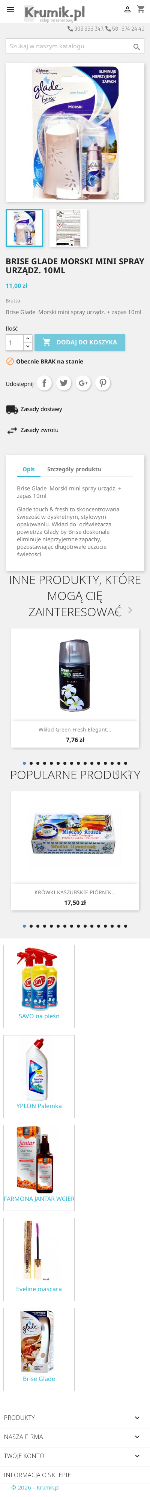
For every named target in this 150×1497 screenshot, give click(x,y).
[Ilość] (15, 342)
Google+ (83, 382)
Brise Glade (39, 1379)
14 (112, 763)
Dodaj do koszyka (79, 342)
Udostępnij (44, 382)
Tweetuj (63, 382)
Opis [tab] (28, 469)
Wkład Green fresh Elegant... (75, 729)
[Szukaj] (75, 46)
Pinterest (102, 382)
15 (118, 763)
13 (105, 763)
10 (85, 763)
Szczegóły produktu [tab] (74, 469)
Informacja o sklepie (37, 1475)
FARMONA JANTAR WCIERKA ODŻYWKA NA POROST (39, 1199)
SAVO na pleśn (39, 1016)
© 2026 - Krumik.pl (35, 1487)
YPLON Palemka (39, 1106)
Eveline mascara (39, 1289)
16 (125, 763)
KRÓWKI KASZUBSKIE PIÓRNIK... (75, 892)
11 (91, 763)
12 (98, 763)
